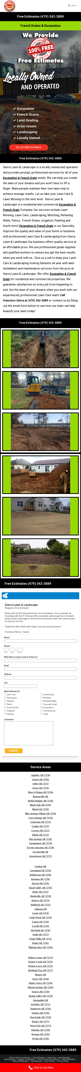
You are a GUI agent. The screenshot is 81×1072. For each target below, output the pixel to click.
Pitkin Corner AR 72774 (40, 957)
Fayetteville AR (40, 852)
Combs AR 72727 (40, 826)
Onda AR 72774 (40, 934)
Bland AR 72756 (40, 809)
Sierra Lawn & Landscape (19, 1057)
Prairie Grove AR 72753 (40, 966)
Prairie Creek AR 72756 (40, 962)
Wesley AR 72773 (40, 1021)
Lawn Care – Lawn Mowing (58, 1057)
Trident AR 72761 (40, 1013)
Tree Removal (36, 1061)
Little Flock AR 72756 (40, 917)
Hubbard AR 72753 (40, 905)
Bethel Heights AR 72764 (40, 801)
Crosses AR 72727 (40, 830)
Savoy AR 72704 (40, 979)
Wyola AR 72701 (40, 1038)
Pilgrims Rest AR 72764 (40, 947)
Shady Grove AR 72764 (40, 983)
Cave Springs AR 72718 (40, 818)
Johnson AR (40, 909)
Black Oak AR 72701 (40, 805)
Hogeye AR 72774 (41, 900)
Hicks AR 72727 (40, 892)
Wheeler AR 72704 (40, 1030)
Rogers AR (40, 974)
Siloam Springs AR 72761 (40, 987)
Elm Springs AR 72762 (40, 839)
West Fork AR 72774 (40, 1025)
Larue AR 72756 (40, 913)
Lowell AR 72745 (40, 926)
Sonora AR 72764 (40, 991)
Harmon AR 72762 (40, 879)
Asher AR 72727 (40, 783)
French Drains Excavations (48, 1059)
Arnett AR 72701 (40, 779)
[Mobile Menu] (72, 5)
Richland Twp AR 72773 (40, 970)
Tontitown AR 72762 (40, 1008)
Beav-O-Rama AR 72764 (40, 792)
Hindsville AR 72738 (40, 896)
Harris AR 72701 (40, 883)
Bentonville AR (40, 796)
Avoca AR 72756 (40, 788)
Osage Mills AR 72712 (40, 939)
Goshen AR (40, 866)
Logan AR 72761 (40, 922)
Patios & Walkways (20, 1061)
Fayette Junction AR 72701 (40, 847)
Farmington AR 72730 (40, 843)
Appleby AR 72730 (40, 775)
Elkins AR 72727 (40, 835)
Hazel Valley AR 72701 (40, 887)
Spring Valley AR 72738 (40, 996)
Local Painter (49, 1061)
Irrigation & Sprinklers (26, 1059)
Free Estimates (39, 1057)
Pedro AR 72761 (40, 943)
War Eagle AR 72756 (40, 1017)
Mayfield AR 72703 (40, 930)
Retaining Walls (68, 1059)
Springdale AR (40, 1000)
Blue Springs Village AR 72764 (40, 813)
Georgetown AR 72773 (40, 856)
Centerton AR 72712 (40, 822)
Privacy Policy (63, 1061)
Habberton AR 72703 (40, 875)
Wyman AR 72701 (40, 1034)
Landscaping (9, 1059)
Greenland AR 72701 (40, 870)
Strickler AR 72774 (40, 1004)
